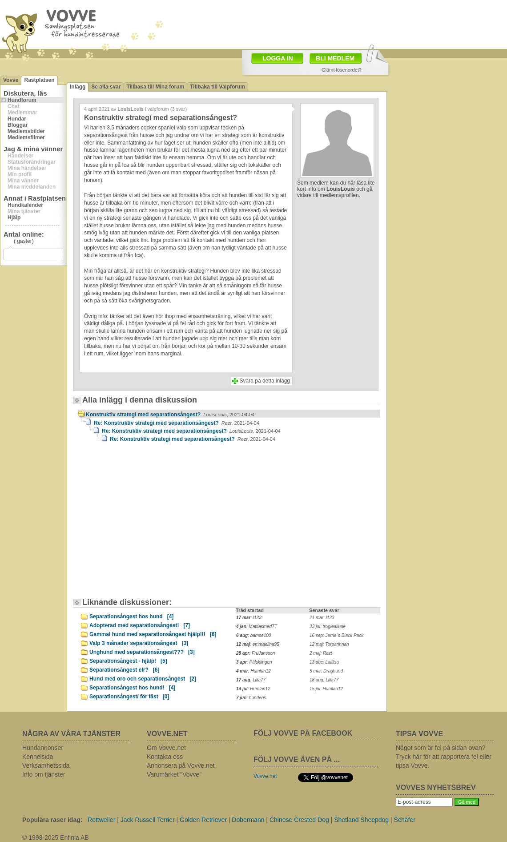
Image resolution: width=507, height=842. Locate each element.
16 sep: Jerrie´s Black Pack (336, 635)
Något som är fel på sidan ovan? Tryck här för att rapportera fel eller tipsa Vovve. (443, 756)
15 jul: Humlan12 (326, 688)
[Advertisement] (153, 524)
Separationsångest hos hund (131, 616)
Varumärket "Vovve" (174, 774)
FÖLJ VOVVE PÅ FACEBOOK (303, 733)
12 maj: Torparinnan (329, 644)
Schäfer (404, 819)
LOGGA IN (277, 58)
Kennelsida (37, 756)
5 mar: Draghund (326, 671)
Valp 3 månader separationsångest (138, 643)
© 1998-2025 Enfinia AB (55, 837)
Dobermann (248, 819)
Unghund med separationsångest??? (142, 652)
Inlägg (77, 87)
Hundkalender (25, 205)
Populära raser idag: (52, 819)
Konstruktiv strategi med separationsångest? (170, 414)
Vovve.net (265, 776)
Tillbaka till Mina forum (155, 87)
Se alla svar (106, 87)
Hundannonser (42, 747)
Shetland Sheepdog (361, 819)
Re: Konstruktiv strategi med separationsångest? (176, 423)
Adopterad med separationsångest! (139, 625)
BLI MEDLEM (335, 58)
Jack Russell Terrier (148, 819)
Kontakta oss (165, 756)
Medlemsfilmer (26, 137)
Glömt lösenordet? (342, 70)
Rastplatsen (39, 80)
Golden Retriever (203, 819)
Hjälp (14, 217)
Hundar (17, 119)
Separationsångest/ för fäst (129, 696)
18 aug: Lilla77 (324, 679)
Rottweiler (101, 819)
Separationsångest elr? (124, 670)
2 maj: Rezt (321, 653)
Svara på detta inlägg (265, 381)
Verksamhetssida (46, 765)
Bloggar (18, 125)
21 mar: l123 (322, 617)
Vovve (10, 80)
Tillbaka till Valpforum (217, 87)
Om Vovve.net (166, 747)
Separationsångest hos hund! (132, 688)
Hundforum (22, 100)
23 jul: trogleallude (328, 626)
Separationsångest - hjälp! (128, 661)
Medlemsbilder (26, 131)
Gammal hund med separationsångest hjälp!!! (152, 634)
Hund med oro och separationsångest (142, 679)
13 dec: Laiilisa (324, 662)
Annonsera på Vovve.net (181, 765)
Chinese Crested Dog (299, 819)
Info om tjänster (43, 774)
